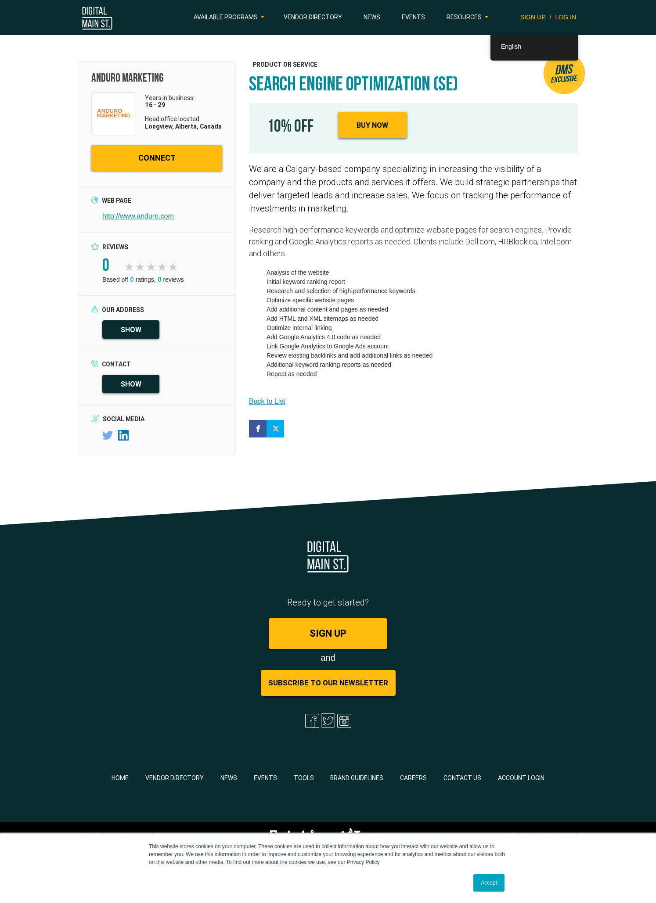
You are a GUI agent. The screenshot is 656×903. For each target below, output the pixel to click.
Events (413, 17)
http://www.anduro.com (138, 216)
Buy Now (372, 125)
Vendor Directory (313, 17)
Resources (464, 17)
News (372, 17)
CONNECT (157, 158)
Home (120, 778)
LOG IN (565, 17)
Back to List (267, 401)
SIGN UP (532, 17)
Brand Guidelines (356, 778)
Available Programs (226, 17)
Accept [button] (489, 883)
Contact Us (462, 778)
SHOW (131, 329)
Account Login (521, 778)
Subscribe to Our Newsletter (328, 683)
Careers (413, 778)
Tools (304, 778)
